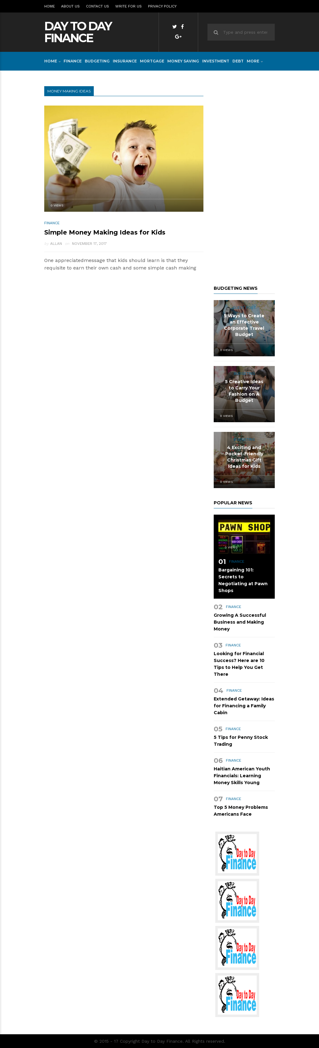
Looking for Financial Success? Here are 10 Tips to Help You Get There (239, 664)
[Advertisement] (244, 180)
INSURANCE (125, 61)
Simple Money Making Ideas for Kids (104, 232)
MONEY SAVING (183, 61)
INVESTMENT (215, 61)
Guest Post (244, 307)
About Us (70, 6)
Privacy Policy (162, 6)
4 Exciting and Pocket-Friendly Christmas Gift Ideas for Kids (244, 457)
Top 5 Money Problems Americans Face (241, 810)
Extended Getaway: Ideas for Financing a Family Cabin (244, 705)
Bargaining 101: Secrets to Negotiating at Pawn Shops (243, 580)
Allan (56, 243)
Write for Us (128, 6)
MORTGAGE (152, 61)
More (253, 61)
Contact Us (97, 6)
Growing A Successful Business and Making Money (240, 622)
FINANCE (73, 61)
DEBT (238, 61)
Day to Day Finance (78, 32)
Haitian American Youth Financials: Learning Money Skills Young (242, 775)
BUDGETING (97, 61)
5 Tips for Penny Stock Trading (241, 740)
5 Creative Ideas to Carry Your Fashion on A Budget (244, 391)
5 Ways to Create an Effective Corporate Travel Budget (244, 325)
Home (49, 6)
